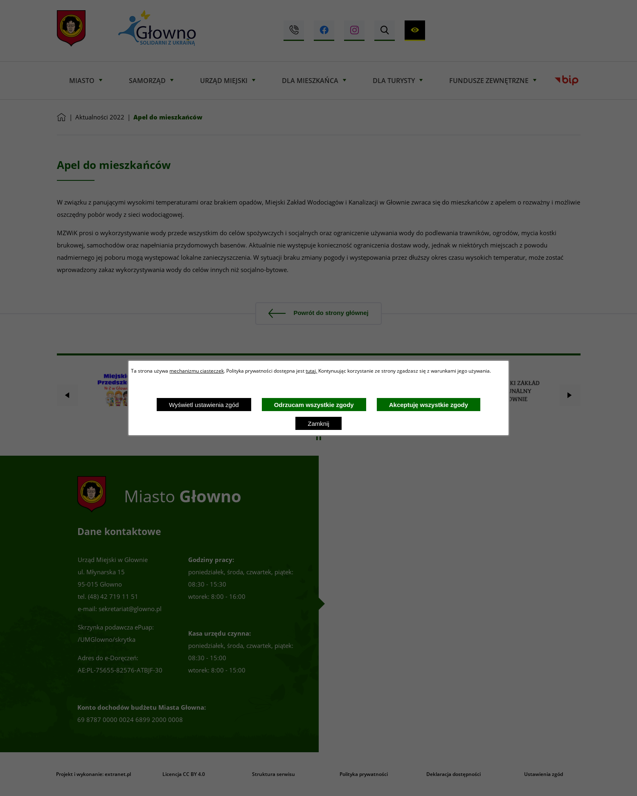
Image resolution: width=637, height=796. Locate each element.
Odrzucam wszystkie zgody (314, 404)
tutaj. (311, 370)
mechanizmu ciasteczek (196, 370)
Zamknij (318, 423)
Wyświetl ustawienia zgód (204, 404)
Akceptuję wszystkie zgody (428, 404)
